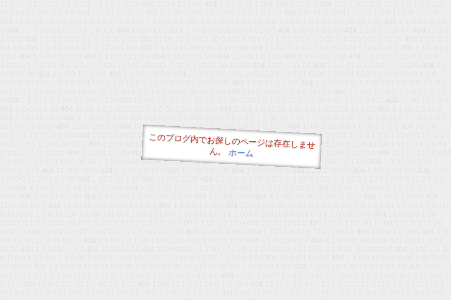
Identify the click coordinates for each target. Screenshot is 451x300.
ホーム (241, 153)
